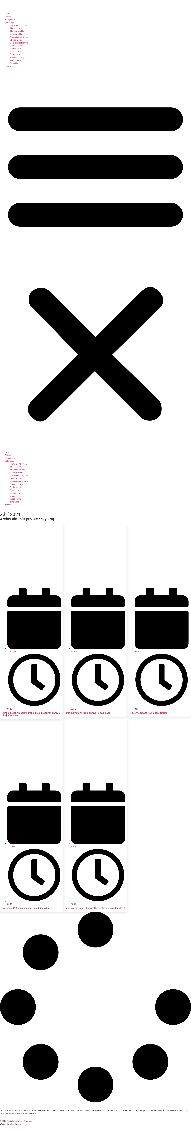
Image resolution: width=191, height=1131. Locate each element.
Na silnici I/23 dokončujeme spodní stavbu (25, 908)
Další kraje (9, 22)
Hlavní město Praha (18, 25)
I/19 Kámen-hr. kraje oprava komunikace (88, 712)
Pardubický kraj (16, 49)
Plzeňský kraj (15, 51)
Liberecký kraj (16, 40)
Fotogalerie (10, 19)
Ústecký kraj (15, 54)
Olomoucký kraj (16, 46)
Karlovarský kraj (16, 34)
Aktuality (8, 16)
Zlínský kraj (14, 63)
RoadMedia (16, 1124)
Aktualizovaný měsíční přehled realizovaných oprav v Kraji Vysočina (31, 714)
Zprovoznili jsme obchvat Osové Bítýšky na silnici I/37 (95, 908)
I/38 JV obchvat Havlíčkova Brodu (148, 712)
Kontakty (9, 66)
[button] (95, 259)
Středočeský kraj (17, 57)
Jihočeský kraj (16, 28)
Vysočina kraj (15, 60)
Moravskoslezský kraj (19, 43)
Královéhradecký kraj (19, 37)
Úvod (7, 14)
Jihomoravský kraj (17, 31)
